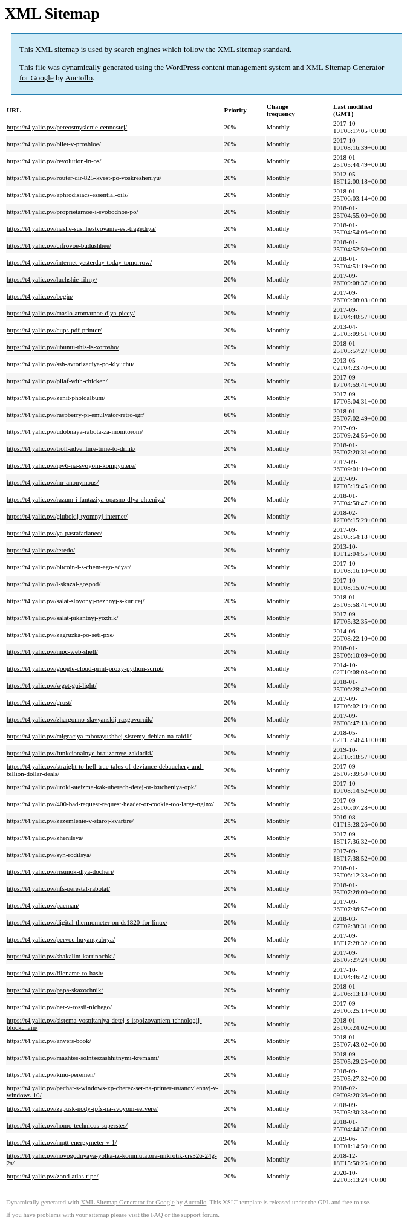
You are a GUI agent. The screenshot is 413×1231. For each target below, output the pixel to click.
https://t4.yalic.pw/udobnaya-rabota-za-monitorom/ (75, 431)
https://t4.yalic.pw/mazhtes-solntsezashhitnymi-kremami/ (83, 1057)
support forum (199, 1215)
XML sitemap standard (254, 49)
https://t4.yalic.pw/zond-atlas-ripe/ (53, 1176)
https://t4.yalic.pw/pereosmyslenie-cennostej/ (67, 127)
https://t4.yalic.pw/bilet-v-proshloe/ (54, 143)
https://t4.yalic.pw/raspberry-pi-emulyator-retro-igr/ (76, 414)
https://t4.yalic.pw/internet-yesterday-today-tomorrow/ (79, 262)
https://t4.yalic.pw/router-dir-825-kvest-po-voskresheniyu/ (84, 177)
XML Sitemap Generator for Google (127, 1202)
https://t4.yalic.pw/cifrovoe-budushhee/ (59, 245)
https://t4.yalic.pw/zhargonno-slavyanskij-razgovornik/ (80, 719)
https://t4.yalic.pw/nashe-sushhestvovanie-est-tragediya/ (81, 228)
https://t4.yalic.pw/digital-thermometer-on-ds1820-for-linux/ (87, 922)
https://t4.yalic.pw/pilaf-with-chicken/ (57, 380)
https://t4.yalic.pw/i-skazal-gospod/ (53, 583)
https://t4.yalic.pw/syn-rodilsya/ (49, 854)
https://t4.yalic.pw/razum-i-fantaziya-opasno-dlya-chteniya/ (86, 499)
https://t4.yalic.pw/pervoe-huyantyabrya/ (61, 939)
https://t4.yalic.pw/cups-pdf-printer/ (54, 330)
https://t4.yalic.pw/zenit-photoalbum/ (56, 397)
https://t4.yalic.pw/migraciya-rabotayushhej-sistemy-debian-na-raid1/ (99, 736)
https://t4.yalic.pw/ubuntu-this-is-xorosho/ (63, 347)
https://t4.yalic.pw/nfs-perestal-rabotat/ (58, 888)
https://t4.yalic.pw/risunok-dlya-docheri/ (60, 871)
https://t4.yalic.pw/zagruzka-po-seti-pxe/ (60, 634)
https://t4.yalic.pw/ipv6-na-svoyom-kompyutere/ (71, 465)
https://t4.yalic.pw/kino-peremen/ (51, 1074)
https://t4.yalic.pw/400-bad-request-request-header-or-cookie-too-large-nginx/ (110, 803)
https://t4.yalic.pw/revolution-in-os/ (54, 160)
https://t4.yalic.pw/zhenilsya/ (45, 837)
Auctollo (79, 77)
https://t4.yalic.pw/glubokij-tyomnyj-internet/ (67, 516)
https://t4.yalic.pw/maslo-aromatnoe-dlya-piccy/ (71, 313)
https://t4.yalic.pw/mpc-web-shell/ (52, 651)
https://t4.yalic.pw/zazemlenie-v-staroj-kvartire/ (70, 820)
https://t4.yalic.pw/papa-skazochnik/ (55, 990)
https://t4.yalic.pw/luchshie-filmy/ (52, 279)
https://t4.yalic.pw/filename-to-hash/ (55, 973)
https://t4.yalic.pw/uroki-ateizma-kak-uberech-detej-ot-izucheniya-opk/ (101, 786)
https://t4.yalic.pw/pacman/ (43, 905)
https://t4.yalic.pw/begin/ (40, 296)
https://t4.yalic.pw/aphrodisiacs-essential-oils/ (68, 194)
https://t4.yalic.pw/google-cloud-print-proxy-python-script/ (85, 668)
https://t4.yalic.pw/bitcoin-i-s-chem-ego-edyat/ (69, 566)
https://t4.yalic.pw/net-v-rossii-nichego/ (59, 1006)
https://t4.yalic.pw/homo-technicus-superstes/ (67, 1125)
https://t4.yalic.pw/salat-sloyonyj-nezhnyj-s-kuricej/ (76, 600)
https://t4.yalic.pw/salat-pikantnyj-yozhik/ (63, 617)
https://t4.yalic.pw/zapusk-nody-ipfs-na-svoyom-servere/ (82, 1108)
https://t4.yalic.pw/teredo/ (41, 550)
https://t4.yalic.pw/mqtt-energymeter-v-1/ (62, 1142)
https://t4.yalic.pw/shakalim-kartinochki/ (61, 956)
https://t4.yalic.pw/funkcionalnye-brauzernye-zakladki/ (80, 753)
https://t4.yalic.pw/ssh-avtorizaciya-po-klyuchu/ (70, 363)
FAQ (157, 1215)
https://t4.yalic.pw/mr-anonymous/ (53, 482)
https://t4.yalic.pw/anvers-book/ (49, 1040)
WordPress (183, 67)
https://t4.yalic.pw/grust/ (39, 702)
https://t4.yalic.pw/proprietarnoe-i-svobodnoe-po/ (72, 211)
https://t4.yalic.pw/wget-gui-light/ (51, 685)
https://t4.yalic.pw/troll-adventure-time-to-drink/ (71, 448)
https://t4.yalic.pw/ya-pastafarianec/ (54, 533)
